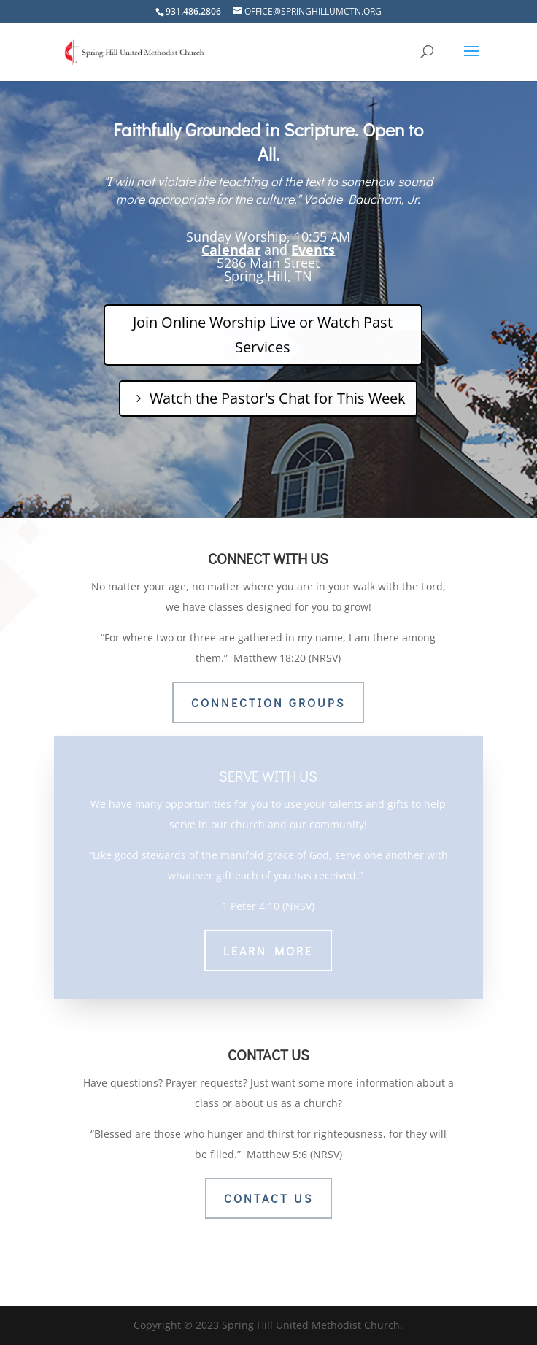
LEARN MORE (268, 944)
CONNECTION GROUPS (268, 702)
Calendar (230, 249)
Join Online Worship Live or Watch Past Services (263, 334)
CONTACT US (268, 1198)
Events (313, 249)
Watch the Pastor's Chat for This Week (278, 398)
